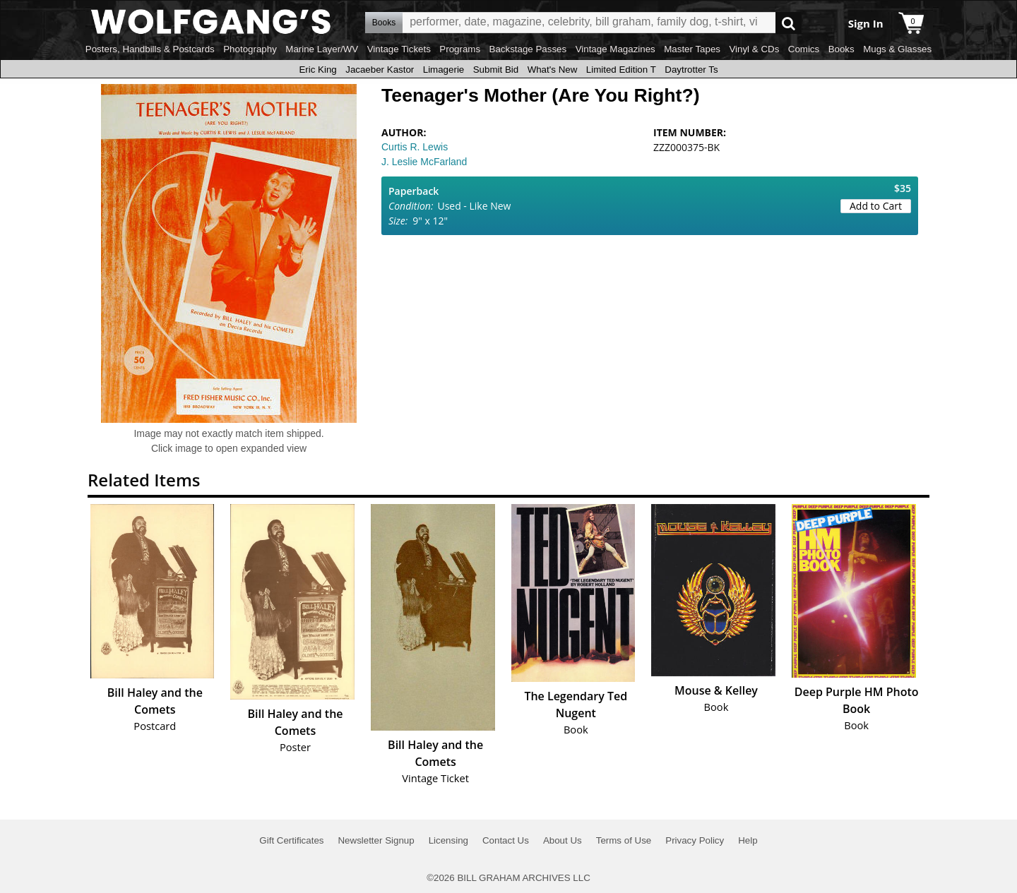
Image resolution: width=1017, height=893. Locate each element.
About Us (562, 840)
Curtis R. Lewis (414, 146)
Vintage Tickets (399, 49)
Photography (250, 49)
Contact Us (505, 840)
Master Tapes (692, 49)
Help (747, 840)
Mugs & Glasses (897, 49)
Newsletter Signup (376, 840)
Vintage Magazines (615, 49)
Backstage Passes (528, 49)
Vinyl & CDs (754, 49)
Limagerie (444, 69)
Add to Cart (876, 205)
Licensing (448, 840)
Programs (459, 49)
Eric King (317, 69)
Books (841, 49)
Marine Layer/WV (321, 49)
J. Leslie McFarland (424, 161)
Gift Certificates (291, 840)
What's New (553, 69)
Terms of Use (624, 840)
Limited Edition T (621, 69)
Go (788, 23)
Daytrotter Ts (691, 69)
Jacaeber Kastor (379, 69)
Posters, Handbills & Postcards (150, 49)
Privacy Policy (694, 840)
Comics (803, 49)
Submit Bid (495, 69)
